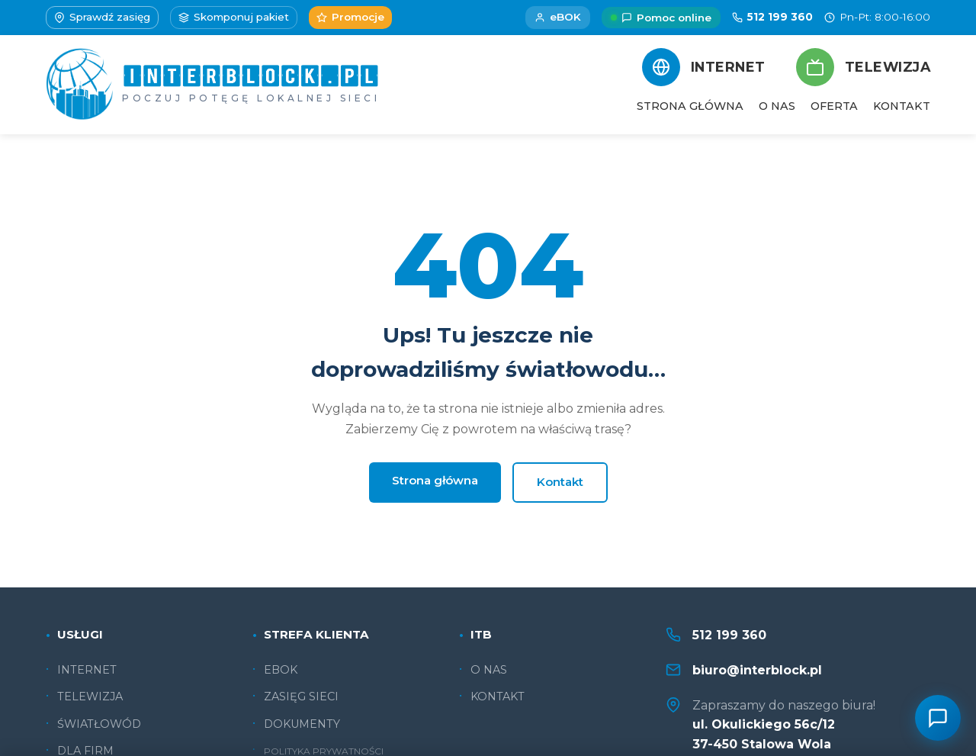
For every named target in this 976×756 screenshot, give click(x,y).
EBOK (280, 670)
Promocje (350, 17)
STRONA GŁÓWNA (690, 106)
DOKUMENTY (302, 724)
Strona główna (435, 480)
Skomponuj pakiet (233, 17)
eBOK (558, 17)
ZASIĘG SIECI (301, 696)
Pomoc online (661, 17)
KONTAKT (901, 106)
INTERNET (87, 670)
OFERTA (834, 106)
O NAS (777, 106)
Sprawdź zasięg (102, 17)
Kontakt (560, 482)
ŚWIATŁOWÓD (99, 724)
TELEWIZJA (90, 696)
